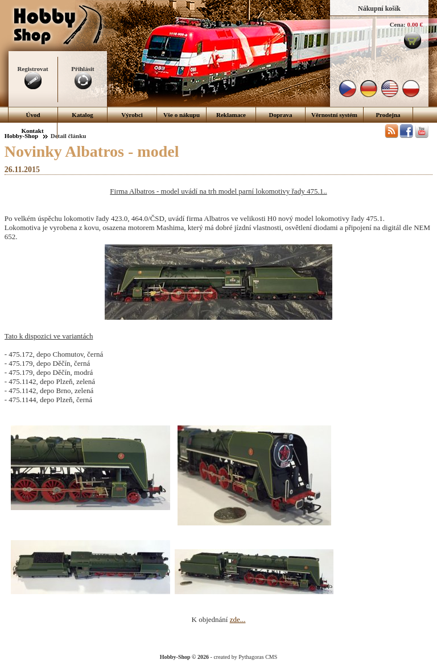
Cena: (398, 24)
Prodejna (388, 114)
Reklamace (231, 114)
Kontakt (32, 130)
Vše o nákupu (181, 114)
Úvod (33, 114)
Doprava (280, 114)
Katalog (82, 114)
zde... (238, 619)
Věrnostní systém (334, 114)
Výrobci (132, 114)
